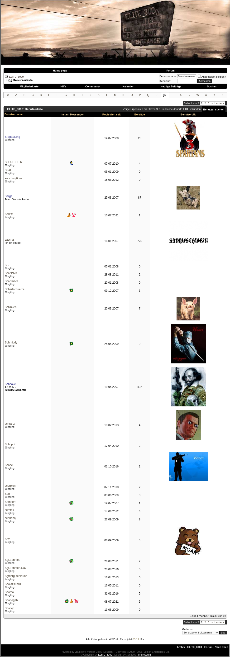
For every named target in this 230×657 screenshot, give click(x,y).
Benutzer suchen (213, 109)
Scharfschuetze (14, 289)
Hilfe (63, 86)
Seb (7, 493)
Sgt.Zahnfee (12, 560)
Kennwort (164, 81)
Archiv (181, 647)
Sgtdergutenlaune (16, 576)
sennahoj (10, 518)
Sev (7, 539)
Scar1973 (11, 273)
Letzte (219, 103)
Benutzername (168, 76)
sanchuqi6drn (13, 178)
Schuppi (10, 444)
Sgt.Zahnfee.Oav (15, 568)
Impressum (144, 654)
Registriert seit (111, 114)
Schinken (10, 307)
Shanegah (11, 600)
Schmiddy (11, 342)
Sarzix (9, 214)
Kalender (128, 86)
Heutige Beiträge (170, 86)
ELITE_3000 (16, 76)
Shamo (9, 592)
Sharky (9, 608)
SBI (7, 265)
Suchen (211, 86)
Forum (170, 70)
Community (92, 86)
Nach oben (221, 647)
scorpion (10, 485)
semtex (9, 510)
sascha (9, 239)
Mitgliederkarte (29, 86)
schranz (10, 423)
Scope (9, 465)
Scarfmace (11, 281)
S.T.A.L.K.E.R (13, 162)
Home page (60, 70)
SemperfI (10, 502)
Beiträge (139, 114)
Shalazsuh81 (13, 584)
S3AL (8, 170)
